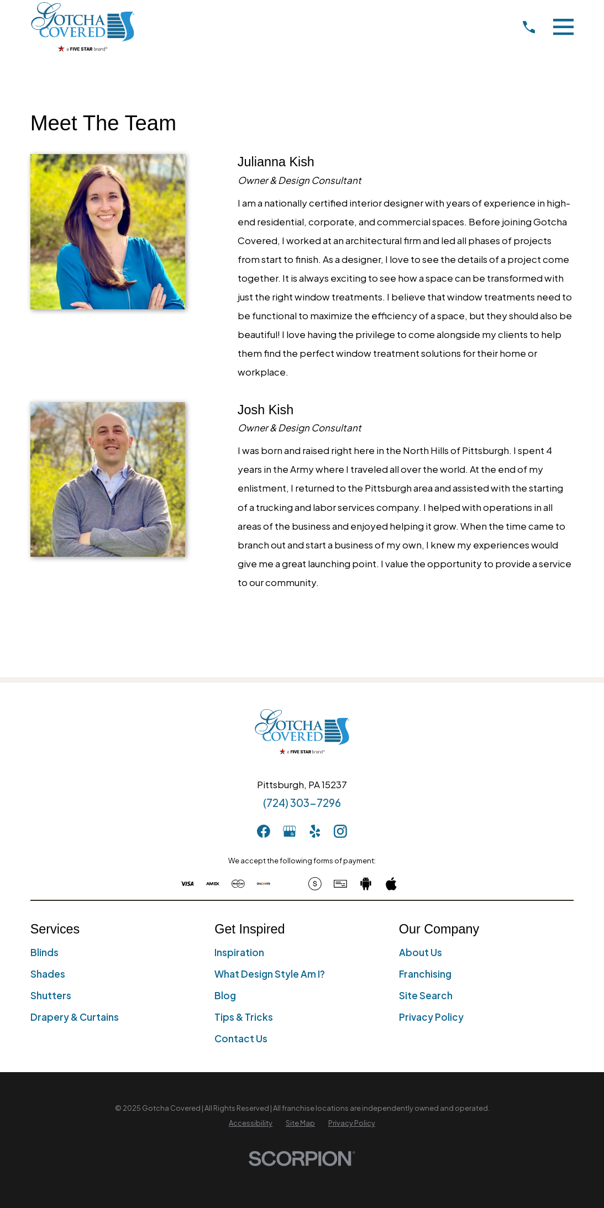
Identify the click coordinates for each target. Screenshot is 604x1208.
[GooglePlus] (289, 831)
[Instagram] (340, 831)
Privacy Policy (431, 1017)
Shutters (50, 995)
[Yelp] (315, 831)
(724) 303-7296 (302, 802)
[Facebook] (263, 831)
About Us (420, 952)
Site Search (426, 995)
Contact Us (240, 1038)
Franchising (425, 974)
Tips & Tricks (243, 1017)
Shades (47, 974)
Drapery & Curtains (74, 1017)
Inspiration (239, 952)
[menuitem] (250, 1123)
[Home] (82, 27)
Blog (225, 995)
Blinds (44, 952)
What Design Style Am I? (269, 974)
